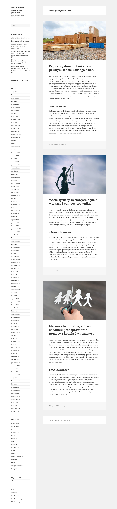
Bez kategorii (15, 426)
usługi (13, 475)
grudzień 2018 (15, 302)
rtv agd (13, 463)
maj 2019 (14, 293)
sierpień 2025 (15, 113)
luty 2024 (14, 159)
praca (13, 450)
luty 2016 (14, 384)
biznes (13, 429)
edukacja (14, 438)
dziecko (13, 435)
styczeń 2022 (15, 220)
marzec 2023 (15, 186)
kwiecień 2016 (15, 381)
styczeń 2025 (15, 131)
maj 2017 (14, 344)
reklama (13, 453)
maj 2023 (14, 180)
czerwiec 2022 (15, 204)
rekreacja (14, 459)
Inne (12, 441)
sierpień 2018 (15, 308)
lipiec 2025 (14, 116)
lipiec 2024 (14, 144)
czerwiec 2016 (15, 375)
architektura (15, 423)
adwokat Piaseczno (60, 232)
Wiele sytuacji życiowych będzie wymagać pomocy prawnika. (73, 201)
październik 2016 (16, 363)
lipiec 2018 (14, 311)
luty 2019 (14, 296)
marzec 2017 (15, 350)
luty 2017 (14, 353)
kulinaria (14, 444)
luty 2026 (14, 101)
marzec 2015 (15, 411)
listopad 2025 (15, 110)
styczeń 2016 (15, 387)
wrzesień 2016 (15, 366)
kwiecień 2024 (15, 153)
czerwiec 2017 (15, 341)
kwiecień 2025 (15, 125)
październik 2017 (16, 332)
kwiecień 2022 (15, 210)
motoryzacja (15, 447)
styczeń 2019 (15, 299)
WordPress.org (15, 502)
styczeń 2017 (15, 356)
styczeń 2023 (15, 189)
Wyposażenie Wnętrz (17, 478)
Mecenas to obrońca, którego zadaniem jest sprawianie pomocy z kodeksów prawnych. (72, 329)
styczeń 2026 (15, 104)
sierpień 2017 (15, 335)
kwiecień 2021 (15, 247)
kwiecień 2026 (15, 95)
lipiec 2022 (14, 201)
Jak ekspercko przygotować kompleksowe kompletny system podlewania (19, 61)
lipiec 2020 (14, 271)
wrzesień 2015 (15, 399)
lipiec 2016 (14, 372)
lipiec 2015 (14, 402)
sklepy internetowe (17, 466)
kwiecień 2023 (15, 183)
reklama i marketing (17, 456)
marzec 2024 (15, 156)
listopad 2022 (15, 192)
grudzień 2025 (15, 107)
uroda (13, 472)
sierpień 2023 (15, 171)
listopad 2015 (15, 393)
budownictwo (15, 432)
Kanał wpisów (15, 496)
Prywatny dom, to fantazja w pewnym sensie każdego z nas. (71, 68)
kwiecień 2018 (15, 317)
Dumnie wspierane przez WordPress (59, 420)
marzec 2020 (15, 277)
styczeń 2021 (15, 256)
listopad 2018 (15, 305)
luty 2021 (14, 253)
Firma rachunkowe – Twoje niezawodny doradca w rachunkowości (19, 46)
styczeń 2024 (15, 162)
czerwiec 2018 (15, 314)
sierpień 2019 (15, 287)
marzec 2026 (15, 98)
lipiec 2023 (14, 174)
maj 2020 (14, 274)
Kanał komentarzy (16, 499)
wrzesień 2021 (15, 232)
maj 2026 (14, 92)
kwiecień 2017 (15, 347)
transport (14, 469)
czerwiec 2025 (15, 119)
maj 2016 (14, 378)
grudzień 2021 (15, 223)
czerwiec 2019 (15, 290)
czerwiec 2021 (15, 241)
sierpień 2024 (15, 140)
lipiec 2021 (14, 238)
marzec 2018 (15, 320)
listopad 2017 (15, 329)
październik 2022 (16, 195)
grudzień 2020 (15, 259)
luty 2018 (14, 323)
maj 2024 (14, 150)
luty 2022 (14, 217)
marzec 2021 (15, 250)
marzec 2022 (15, 213)
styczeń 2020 (15, 280)
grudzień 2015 (15, 390)
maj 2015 (14, 405)
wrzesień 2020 (15, 265)
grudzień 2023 (15, 165)
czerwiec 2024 (15, 147)
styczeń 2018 (15, 326)
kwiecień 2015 (15, 408)
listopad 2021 (15, 226)
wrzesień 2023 (15, 168)
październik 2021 (16, 229)
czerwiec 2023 (15, 177)
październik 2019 (16, 283)
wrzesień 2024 (15, 137)
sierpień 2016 (15, 369)
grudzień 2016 (15, 360)
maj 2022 (14, 207)
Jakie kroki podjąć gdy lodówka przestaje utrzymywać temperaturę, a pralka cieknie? (20, 40)
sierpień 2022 (15, 198)
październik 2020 (16, 262)
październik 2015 (16, 396)
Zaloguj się (14, 493)
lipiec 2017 (14, 338)
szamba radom (58, 106)
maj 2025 (14, 122)
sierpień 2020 (15, 268)
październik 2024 (16, 134)
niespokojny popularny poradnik (17, 10)
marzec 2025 (15, 128)
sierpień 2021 (15, 235)
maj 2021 (14, 244)
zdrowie (13, 481)
